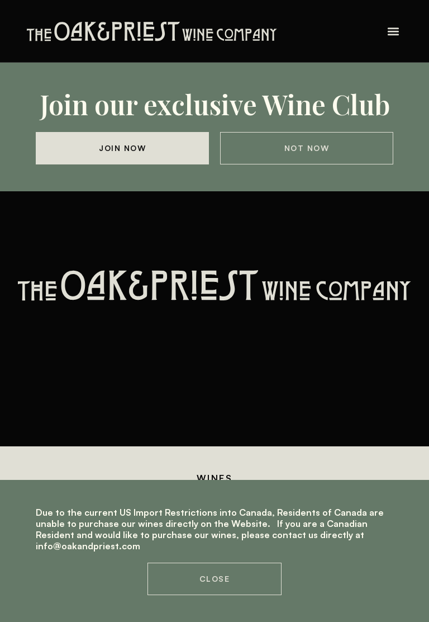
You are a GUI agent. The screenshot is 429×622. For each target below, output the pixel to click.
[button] (393, 31)
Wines (214, 478)
